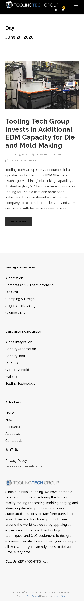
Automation (14, 278)
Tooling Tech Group (50, 155)
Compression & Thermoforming (29, 285)
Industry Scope (59, 596)
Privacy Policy (16, 461)
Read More (18, 221)
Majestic (11, 377)
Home (10, 413)
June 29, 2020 (19, 155)
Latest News (19, 160)
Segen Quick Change (21, 306)
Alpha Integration (18, 342)
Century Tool (15, 356)
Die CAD (11, 363)
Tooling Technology (20, 383)
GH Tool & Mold (17, 370)
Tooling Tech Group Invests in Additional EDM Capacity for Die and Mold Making (40, 133)
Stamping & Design (20, 299)
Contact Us (14, 440)
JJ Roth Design (31, 596)
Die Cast (11, 292)
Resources (13, 427)
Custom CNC (15, 313)
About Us (12, 433)
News (32, 160)
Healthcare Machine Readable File (23, 466)
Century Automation (20, 349)
